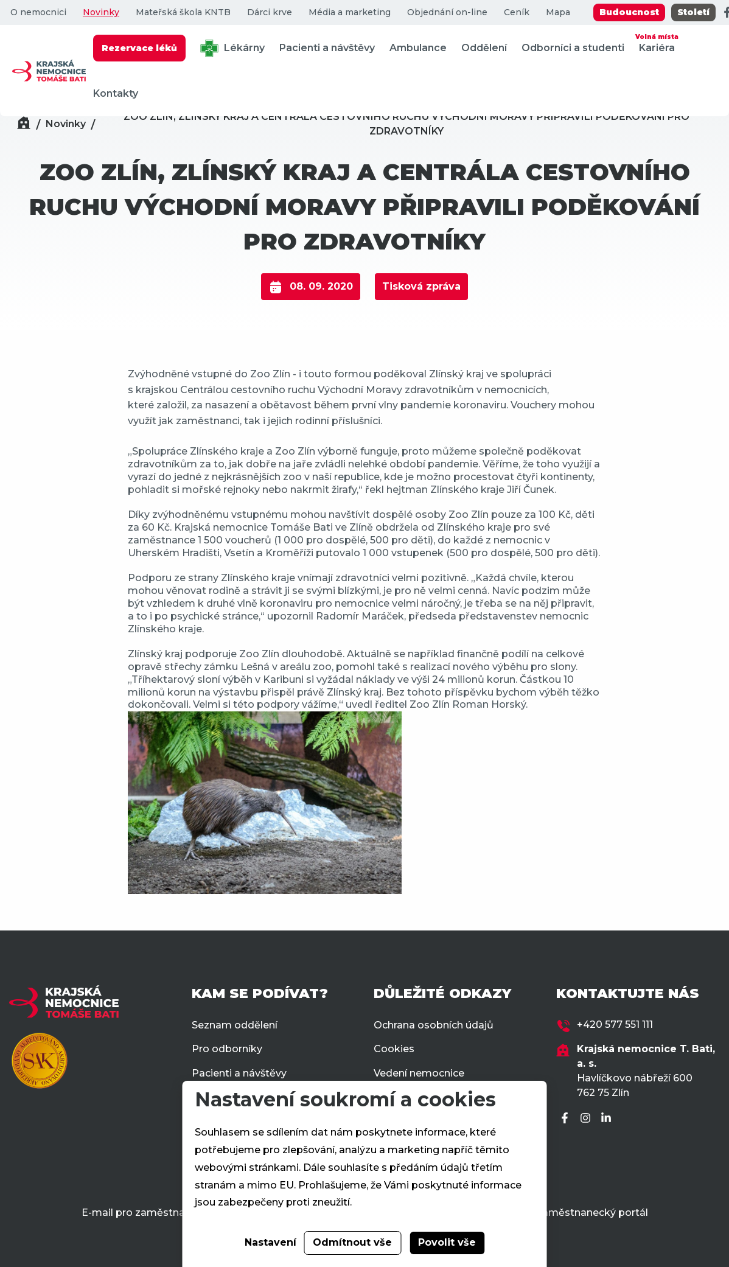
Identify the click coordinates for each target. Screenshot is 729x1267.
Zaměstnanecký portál (591, 1212)
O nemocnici (38, 12)
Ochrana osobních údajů (434, 1025)
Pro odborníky (227, 1049)
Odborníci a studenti (572, 48)
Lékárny (232, 48)
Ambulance (418, 48)
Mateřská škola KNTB (183, 12)
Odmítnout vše (352, 1242)
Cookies (394, 1049)
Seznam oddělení (234, 1025)
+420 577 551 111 (615, 1024)
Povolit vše (447, 1242)
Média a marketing (350, 12)
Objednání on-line (447, 12)
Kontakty (115, 93)
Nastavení (270, 1242)
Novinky (101, 12)
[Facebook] (566, 1118)
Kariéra (657, 42)
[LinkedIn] (608, 1118)
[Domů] (23, 124)
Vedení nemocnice (419, 1073)
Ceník (516, 12)
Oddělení (484, 48)
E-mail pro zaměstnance (142, 1212)
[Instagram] (587, 1118)
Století (693, 12)
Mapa (558, 12)
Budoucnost (629, 12)
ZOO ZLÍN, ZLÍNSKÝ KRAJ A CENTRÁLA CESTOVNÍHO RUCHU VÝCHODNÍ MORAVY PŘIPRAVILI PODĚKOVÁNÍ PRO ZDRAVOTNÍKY (406, 124)
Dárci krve (269, 12)
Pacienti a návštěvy (327, 48)
